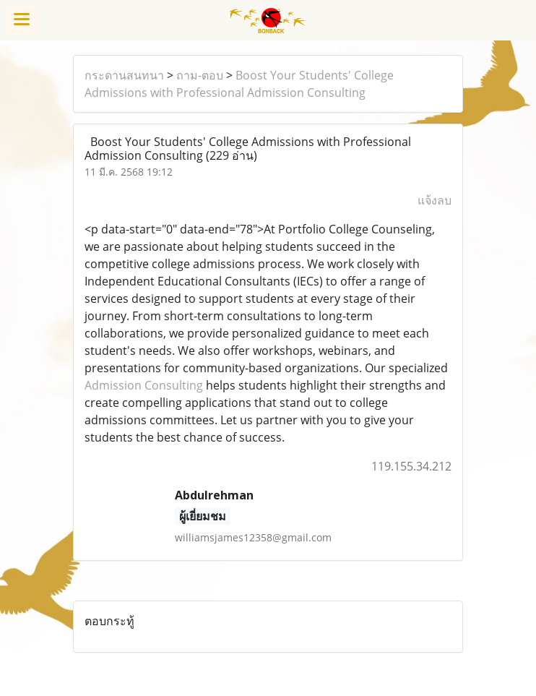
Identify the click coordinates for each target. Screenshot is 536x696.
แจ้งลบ (434, 200)
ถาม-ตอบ (199, 75)
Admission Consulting (144, 385)
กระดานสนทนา (124, 75)
